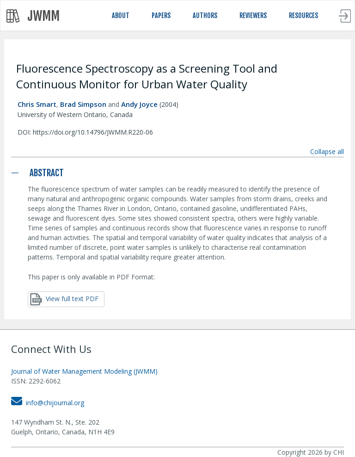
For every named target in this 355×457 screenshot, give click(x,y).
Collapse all (327, 151)
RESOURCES (303, 15)
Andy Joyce (139, 104)
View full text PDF (64, 299)
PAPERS (161, 15)
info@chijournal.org (47, 402)
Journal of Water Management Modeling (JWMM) (84, 371)
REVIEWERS (253, 15)
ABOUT (120, 15)
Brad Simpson (83, 104)
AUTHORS (205, 15)
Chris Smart (37, 104)
